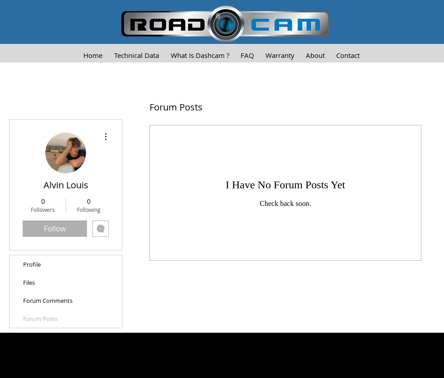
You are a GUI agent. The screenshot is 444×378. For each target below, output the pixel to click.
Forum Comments (47, 301)
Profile (32, 264)
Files (29, 282)
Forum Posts (40, 319)
